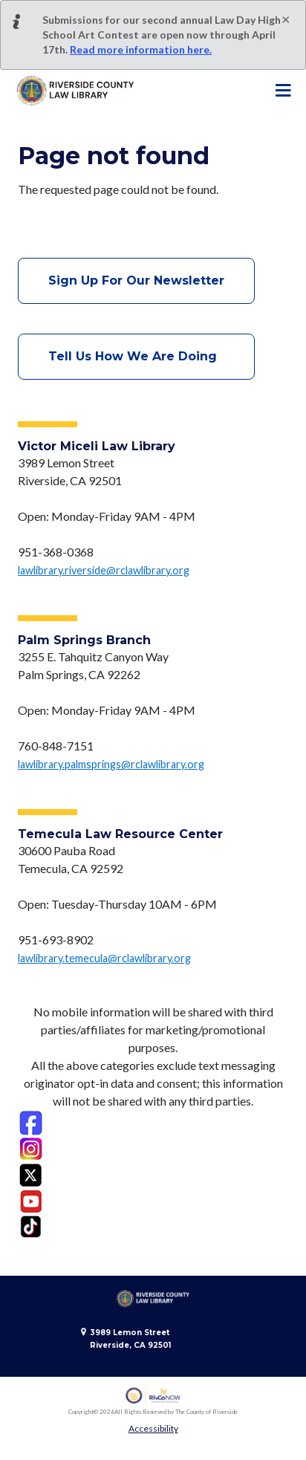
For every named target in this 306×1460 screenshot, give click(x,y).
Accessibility (153, 1428)
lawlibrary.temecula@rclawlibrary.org (104, 958)
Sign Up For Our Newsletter (136, 280)
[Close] (285, 18)
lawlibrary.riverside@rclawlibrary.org (103, 570)
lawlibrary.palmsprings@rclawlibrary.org (111, 764)
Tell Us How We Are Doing (136, 356)
